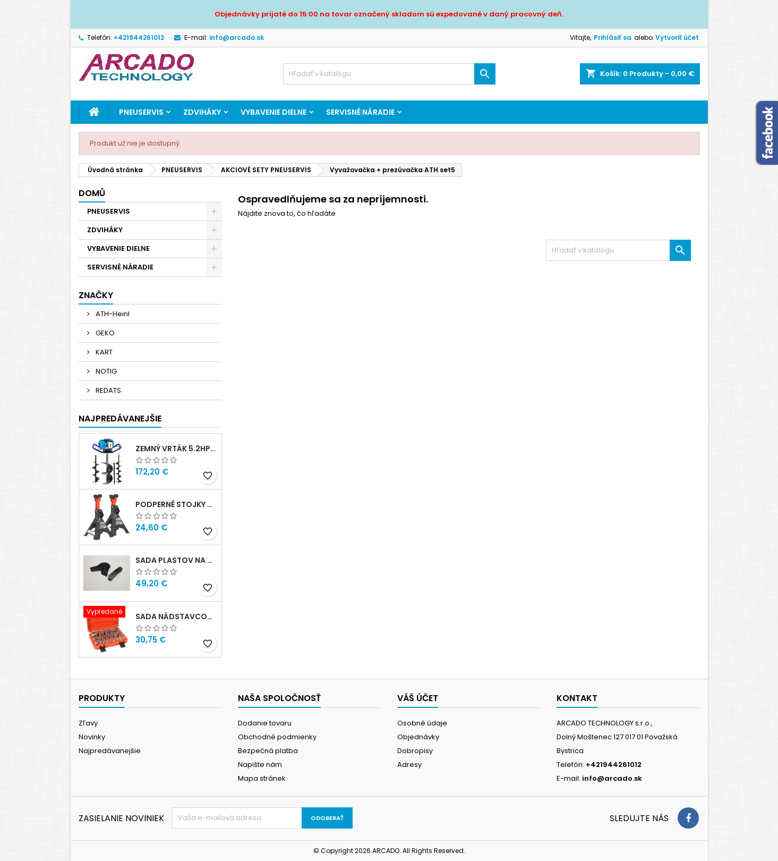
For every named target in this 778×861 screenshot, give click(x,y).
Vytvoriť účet (677, 37)
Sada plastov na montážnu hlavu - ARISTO (176, 560)
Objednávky (418, 737)
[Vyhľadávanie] (389, 74)
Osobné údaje (422, 723)
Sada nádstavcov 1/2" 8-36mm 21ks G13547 (176, 616)
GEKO (104, 333)
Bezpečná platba (268, 751)
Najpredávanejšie (120, 418)
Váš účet (417, 698)
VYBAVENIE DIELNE (273, 112)
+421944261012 (139, 37)
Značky (96, 295)
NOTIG (105, 371)
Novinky (92, 737)
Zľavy (88, 723)
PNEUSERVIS (141, 112)
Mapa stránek (262, 778)
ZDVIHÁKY (202, 112)
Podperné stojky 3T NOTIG (176, 504)
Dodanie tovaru (265, 723)
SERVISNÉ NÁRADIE (360, 112)
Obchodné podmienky (277, 737)
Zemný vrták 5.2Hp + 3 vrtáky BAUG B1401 (176, 448)
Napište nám (260, 764)
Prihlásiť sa (612, 37)
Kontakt (577, 698)
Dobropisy (415, 751)
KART (103, 352)
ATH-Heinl (112, 314)
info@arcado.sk (236, 37)
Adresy (409, 764)
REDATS (107, 390)
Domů (92, 193)
